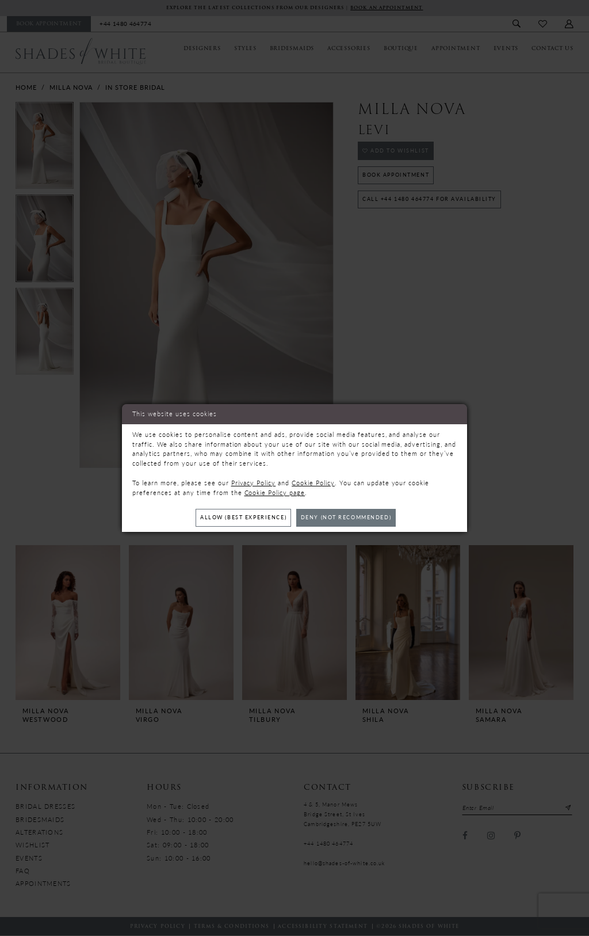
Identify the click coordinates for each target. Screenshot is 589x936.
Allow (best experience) (242, 517)
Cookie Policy (313, 482)
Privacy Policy (253, 482)
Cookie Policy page (274, 492)
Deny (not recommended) (347, 517)
